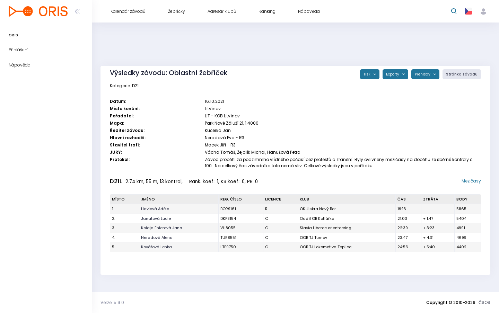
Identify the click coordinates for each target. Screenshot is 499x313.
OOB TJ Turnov (313, 237)
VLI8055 (228, 228)
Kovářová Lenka (156, 247)
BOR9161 (228, 209)
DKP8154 (228, 218)
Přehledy (423, 74)
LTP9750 (228, 247)
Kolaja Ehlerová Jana (161, 228)
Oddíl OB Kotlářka (317, 218)
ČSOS (484, 302)
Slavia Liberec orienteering (325, 228)
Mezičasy (471, 181)
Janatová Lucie (156, 218)
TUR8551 (228, 237)
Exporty (393, 74)
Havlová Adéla (155, 209)
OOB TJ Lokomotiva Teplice (325, 247)
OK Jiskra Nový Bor (318, 209)
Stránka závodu (462, 74)
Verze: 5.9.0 (112, 302)
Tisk (367, 74)
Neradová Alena (157, 237)
